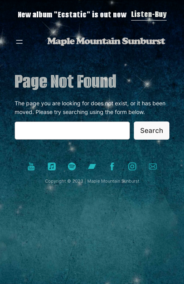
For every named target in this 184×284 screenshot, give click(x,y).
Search (151, 131)
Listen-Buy (149, 14)
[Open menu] (19, 42)
